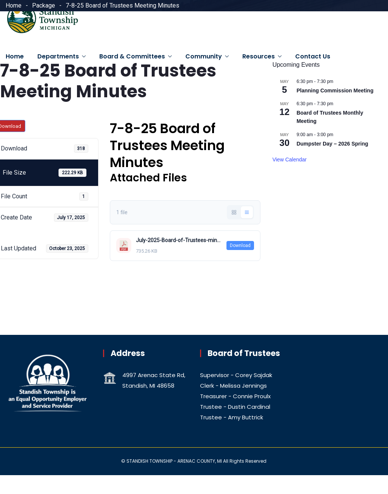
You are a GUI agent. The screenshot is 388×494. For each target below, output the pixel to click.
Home (14, 5)
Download (240, 245)
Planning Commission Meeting (335, 90)
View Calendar (290, 159)
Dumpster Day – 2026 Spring (332, 144)
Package (43, 5)
